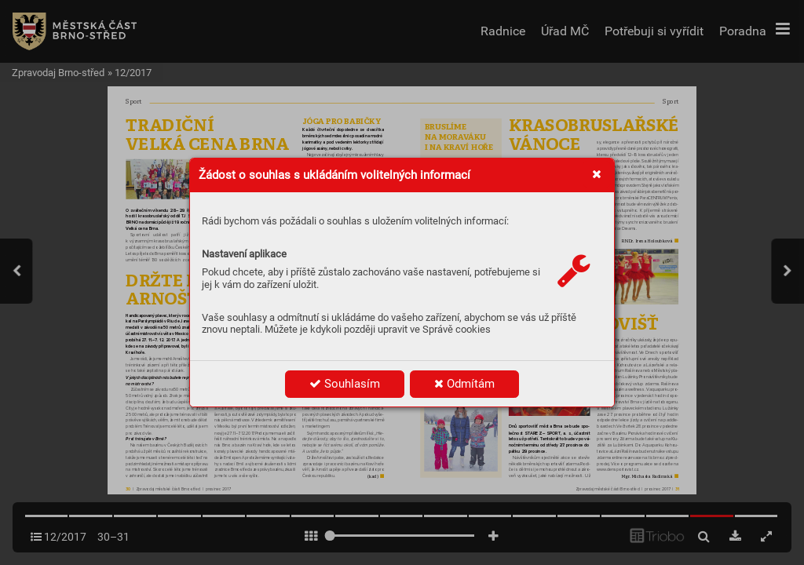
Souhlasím (344, 384)
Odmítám (464, 384)
